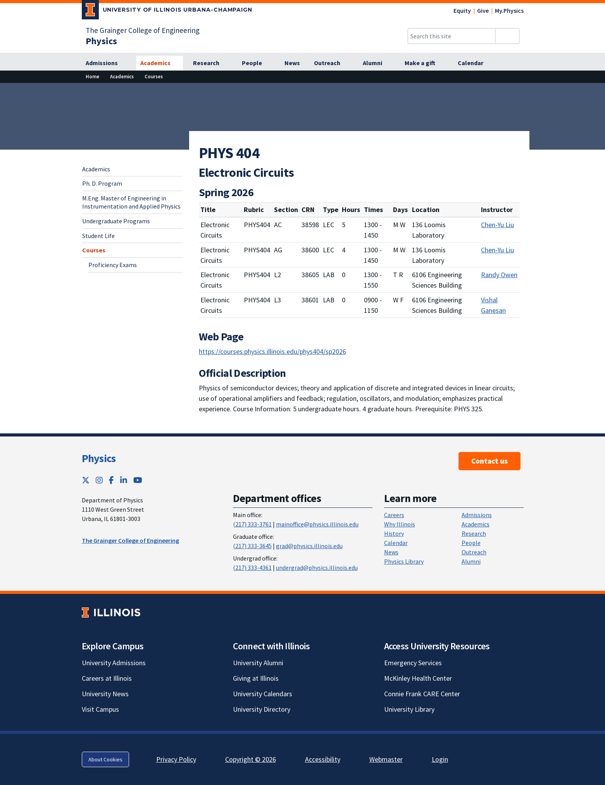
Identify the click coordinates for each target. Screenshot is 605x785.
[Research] (210, 63)
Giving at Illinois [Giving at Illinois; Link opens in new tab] (256, 678)
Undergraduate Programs (116, 221)
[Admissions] (106, 63)
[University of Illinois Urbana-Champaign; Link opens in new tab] (167, 11)
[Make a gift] (424, 63)
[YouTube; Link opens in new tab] (137, 480)
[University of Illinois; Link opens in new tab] (111, 612)
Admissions (477, 515)
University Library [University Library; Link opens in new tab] (409, 709)
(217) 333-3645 (252, 546)
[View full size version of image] (594, 91)
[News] (292, 63)
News (391, 552)
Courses (93, 250)
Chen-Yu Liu (497, 224)
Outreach (474, 552)
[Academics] (159, 63)
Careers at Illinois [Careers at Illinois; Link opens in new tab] (107, 678)
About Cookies (105, 759)
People (471, 543)
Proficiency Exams (112, 265)
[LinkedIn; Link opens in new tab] (123, 480)
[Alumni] (377, 63)
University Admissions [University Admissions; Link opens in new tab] (114, 662)
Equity (462, 10)
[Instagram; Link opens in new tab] (99, 480)
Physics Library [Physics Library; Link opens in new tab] (404, 561)
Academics (96, 169)
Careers (394, 515)
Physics (99, 458)
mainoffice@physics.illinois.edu (317, 524)
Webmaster (386, 759)
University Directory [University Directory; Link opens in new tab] (261, 709)
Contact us (489, 461)
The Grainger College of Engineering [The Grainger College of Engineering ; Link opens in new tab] (130, 540)
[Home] (92, 76)
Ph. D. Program (102, 183)
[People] (256, 63)
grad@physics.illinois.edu (309, 546)
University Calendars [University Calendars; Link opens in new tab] (262, 693)
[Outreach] (331, 63)
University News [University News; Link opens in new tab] (105, 693)
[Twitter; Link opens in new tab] (86, 480)
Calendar (396, 543)
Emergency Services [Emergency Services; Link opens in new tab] (413, 662)
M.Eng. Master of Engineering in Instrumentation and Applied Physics (131, 202)
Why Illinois (399, 524)
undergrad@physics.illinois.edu (317, 567)
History (394, 533)
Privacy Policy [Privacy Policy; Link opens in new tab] (176, 759)
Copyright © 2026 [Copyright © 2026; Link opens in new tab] (250, 759)
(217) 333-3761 (252, 524)
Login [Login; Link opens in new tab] (440, 759)
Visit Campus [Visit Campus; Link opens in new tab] (100, 709)
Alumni (471, 561)
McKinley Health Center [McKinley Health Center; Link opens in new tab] (418, 678)
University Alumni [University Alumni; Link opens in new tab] (258, 662)
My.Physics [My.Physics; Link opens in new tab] (509, 10)
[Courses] (154, 76)
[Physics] (101, 41)
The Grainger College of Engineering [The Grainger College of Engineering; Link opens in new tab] (143, 30)
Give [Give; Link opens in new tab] (483, 10)
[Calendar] (475, 63)
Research (474, 533)
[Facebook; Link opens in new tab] (111, 480)
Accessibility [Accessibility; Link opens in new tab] (322, 759)
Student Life (98, 236)
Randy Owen (499, 274)
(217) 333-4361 (252, 567)
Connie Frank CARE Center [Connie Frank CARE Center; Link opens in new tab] (422, 693)
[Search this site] (451, 36)
